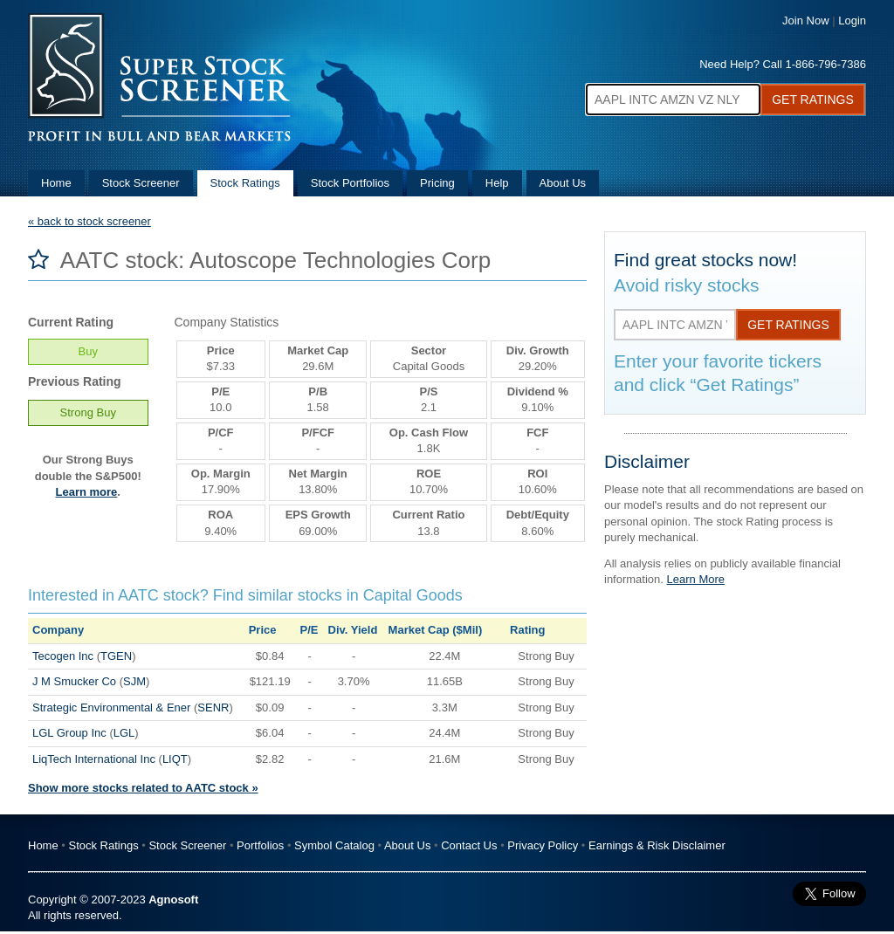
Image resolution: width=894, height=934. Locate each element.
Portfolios (260, 845)
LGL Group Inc (69, 732)
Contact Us (469, 845)
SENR (213, 707)
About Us (563, 182)
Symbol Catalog (334, 845)
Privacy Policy (542, 845)
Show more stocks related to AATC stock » (143, 787)
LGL (124, 732)
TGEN (116, 656)
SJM (134, 681)
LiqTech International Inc (93, 759)
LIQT (175, 759)
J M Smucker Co (74, 681)
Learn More (696, 579)
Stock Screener (141, 182)
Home (56, 182)
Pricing (437, 182)
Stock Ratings (245, 182)
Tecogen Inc (62, 656)
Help (497, 182)
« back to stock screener (89, 221)
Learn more (87, 491)
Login (852, 20)
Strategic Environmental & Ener (111, 707)
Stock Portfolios (350, 182)
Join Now (805, 20)
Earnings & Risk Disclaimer (657, 845)
